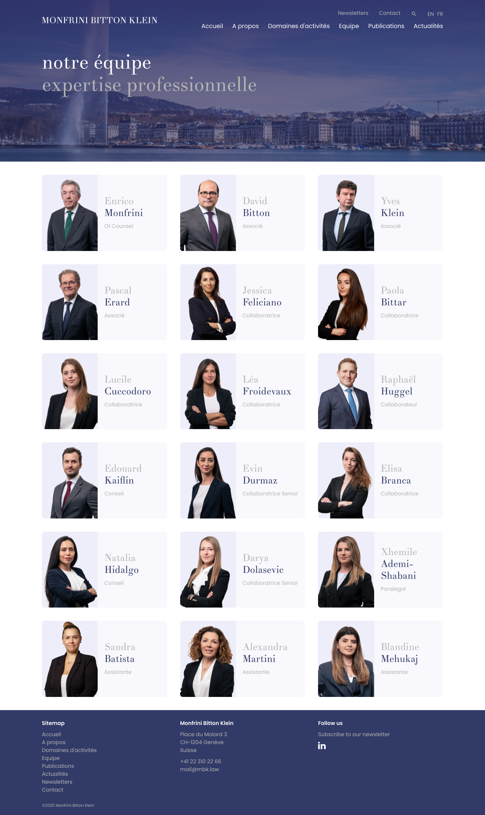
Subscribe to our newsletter (354, 734)
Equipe (349, 26)
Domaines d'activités (299, 26)
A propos (245, 26)
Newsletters (353, 13)
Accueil (212, 26)
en (431, 14)
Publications (386, 26)
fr (440, 14)
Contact (390, 13)
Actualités (428, 26)
